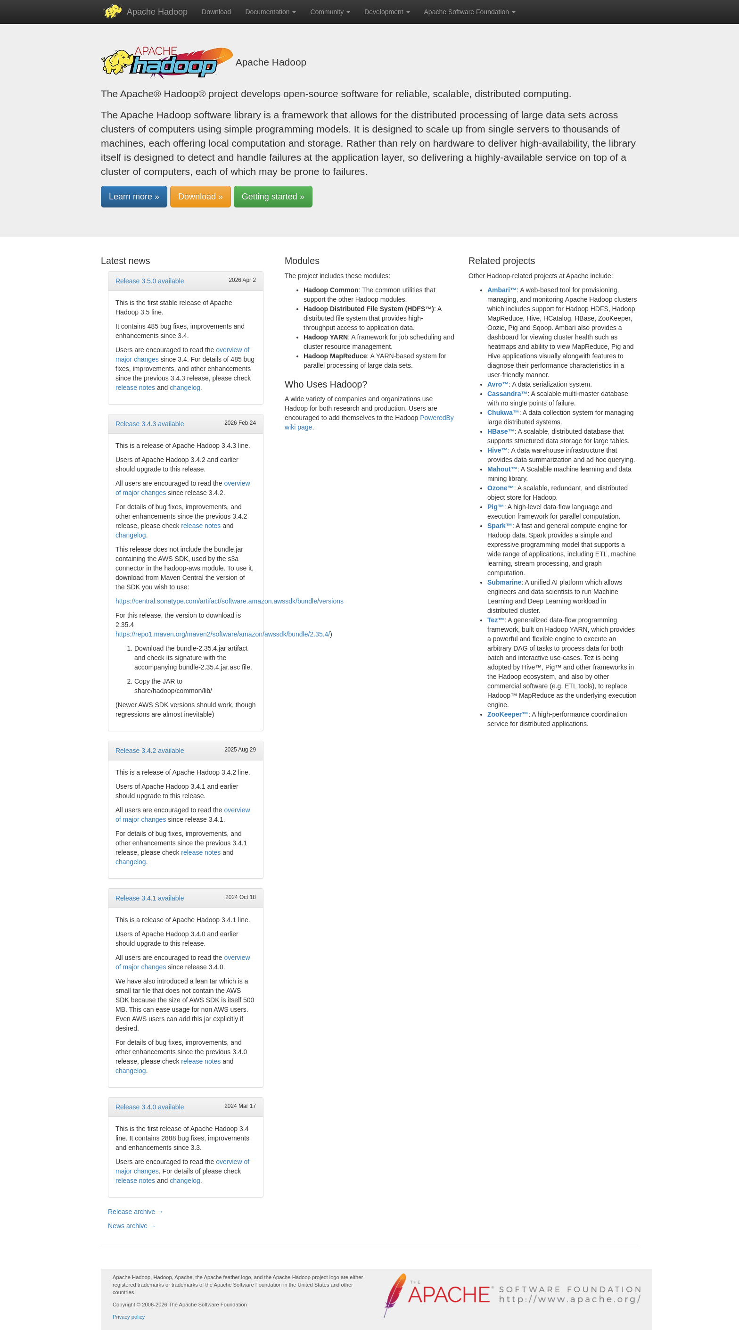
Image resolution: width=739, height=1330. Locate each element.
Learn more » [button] (134, 196)
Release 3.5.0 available (149, 281)
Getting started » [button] (273, 196)
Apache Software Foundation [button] (470, 12)
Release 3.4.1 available (149, 898)
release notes (135, 387)
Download (216, 12)
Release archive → (136, 1211)
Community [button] (330, 12)
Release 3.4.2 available (149, 750)
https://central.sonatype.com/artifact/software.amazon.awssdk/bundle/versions (229, 601)
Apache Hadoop (157, 12)
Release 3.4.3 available (149, 424)
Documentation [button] (270, 12)
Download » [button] (200, 196)
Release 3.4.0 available (149, 1107)
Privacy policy (129, 1317)
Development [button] (387, 12)
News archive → (132, 1226)
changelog (185, 387)
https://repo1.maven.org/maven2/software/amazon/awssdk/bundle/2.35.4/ (222, 634)
